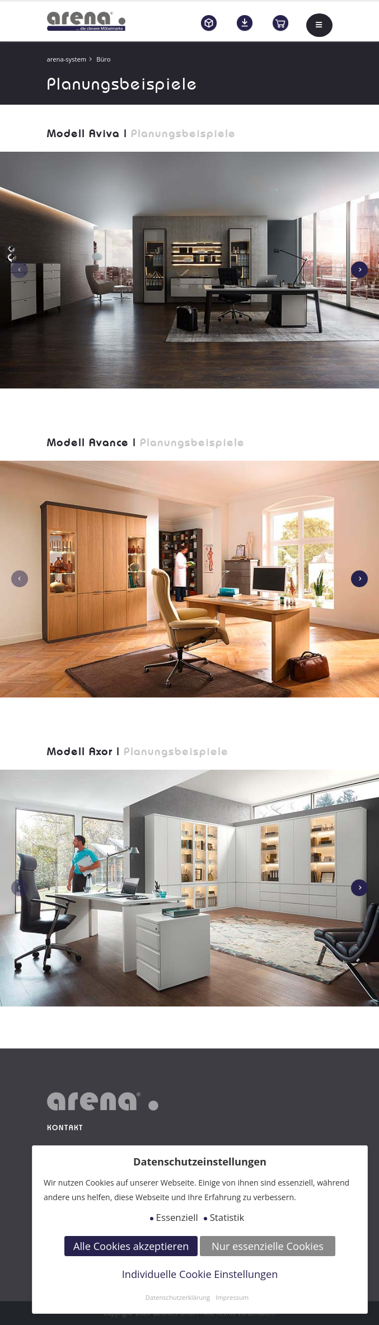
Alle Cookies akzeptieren (131, 1246)
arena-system (67, 59)
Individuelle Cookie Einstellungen (200, 1274)
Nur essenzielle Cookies (268, 1246)
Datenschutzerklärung (178, 1297)
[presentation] (19, 269)
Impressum (232, 1297)
